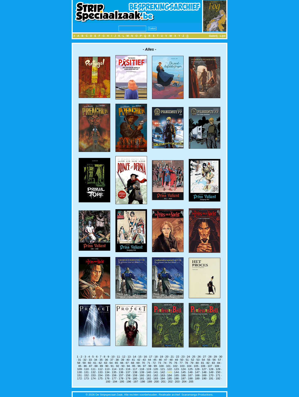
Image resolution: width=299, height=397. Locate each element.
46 (160, 359)
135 (114, 372)
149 (211, 372)
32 (84, 359)
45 (155, 359)
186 (176, 378)
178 (121, 378)
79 (191, 362)
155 (107, 375)
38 (117, 359)
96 (139, 366)
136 (121, 372)
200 (156, 381)
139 (142, 372)
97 (144, 366)
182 (148, 378)
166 (183, 375)
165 (176, 375)
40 (128, 359)
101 (168, 366)
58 (78, 362)
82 (208, 362)
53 (198, 359)
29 (215, 356)
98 (149, 366)
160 (142, 375)
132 (93, 372)
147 (197, 372)
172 (79, 378)
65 (116, 362)
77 (181, 362)
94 (128, 366)
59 (84, 362)
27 (204, 356)
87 (90, 366)
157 (121, 375)
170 (211, 375)
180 (134, 378)
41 (133, 359)
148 (204, 372)
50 (181, 359)
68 (132, 362)
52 (192, 359)
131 (86, 372)
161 (148, 375)
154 (100, 375)
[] (187, 35)
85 (79, 366)
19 (161, 356)
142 (162, 372)
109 (79, 369)
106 (203, 366)
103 (182, 366)
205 (191, 381)
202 (170, 381)
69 (138, 362)
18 (156, 356)
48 (171, 359)
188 (190, 378)
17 (150, 356)
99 (155, 366)
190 (204, 378)
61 (95, 362)
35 (101, 359)
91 (112, 366)
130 (79, 372)
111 (93, 369)
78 (186, 362)
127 (204, 369)
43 (144, 359)
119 (148, 369)
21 (172, 356)
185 (169, 378)
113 (107, 369)
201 (163, 381)
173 (86, 378)
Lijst (222, 35)
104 (189, 366)
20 (166, 356)
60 (89, 362)
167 (190, 375)
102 (175, 366)
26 (199, 356)
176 (107, 378)
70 (143, 362)
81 (202, 362)
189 (197, 378)
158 (128, 375)
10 (113, 356)
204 (184, 381)
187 (183, 378)
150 (218, 372)
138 (134, 372)
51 (187, 359)
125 (190, 369)
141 (155, 372)
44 (149, 359)
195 (121, 381)
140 (148, 372)
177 (114, 378)
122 (169, 369)
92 (117, 366)
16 (145, 356)
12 (123, 356)
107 (210, 366)
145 (183, 372)
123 (176, 369)
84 (218, 362)
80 (197, 362)
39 (122, 359)
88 (96, 366)
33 (90, 359)
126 (197, 369)
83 (213, 362)
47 (165, 359)
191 (211, 378)
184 (162, 378)
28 (209, 356)
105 (196, 366)
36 (106, 359)
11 (118, 356)
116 (128, 369)
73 (159, 362)
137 (128, 372)
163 (162, 375)
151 (79, 375)
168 (197, 375)
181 (142, 378)
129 (218, 369)
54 (203, 359)
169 (204, 375)
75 (170, 362)
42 (138, 359)
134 (107, 372)
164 (169, 375)
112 (100, 369)
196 (128, 381)
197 (135, 381)
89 (101, 366)
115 (121, 369)
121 (162, 369)
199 (149, 381)
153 (93, 375)
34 (95, 359)
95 (133, 366)
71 (148, 362)
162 (155, 375)
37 (111, 359)
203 (177, 381)
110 (86, 369)
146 (190, 372)
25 (193, 356)
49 (176, 359)
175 (100, 378)
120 (155, 369)
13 (129, 356)
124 (183, 369)
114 (114, 369)
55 (208, 359)
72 (154, 362)
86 (85, 366)
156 (114, 375)
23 (183, 356)
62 (100, 362)
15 (139, 356)
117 (134, 369)
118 (142, 369)
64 (111, 362)
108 (216, 366)
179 (128, 378)
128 (211, 369)
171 (218, 375)
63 (105, 362)
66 (121, 362)
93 (123, 366)
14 (134, 356)
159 (134, 375)
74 (165, 362)
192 (218, 378)
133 (100, 372)
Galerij (213, 35)
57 (219, 359)
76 (175, 362)
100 (161, 366)
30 (220, 356)
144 (176, 372)
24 (188, 356)
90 (106, 366)
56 (214, 359)
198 (142, 381)
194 (115, 381)
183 (155, 378)
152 (86, 375)
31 (79, 359)
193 (108, 381)
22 (177, 356)
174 (93, 378)
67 (127, 362)
